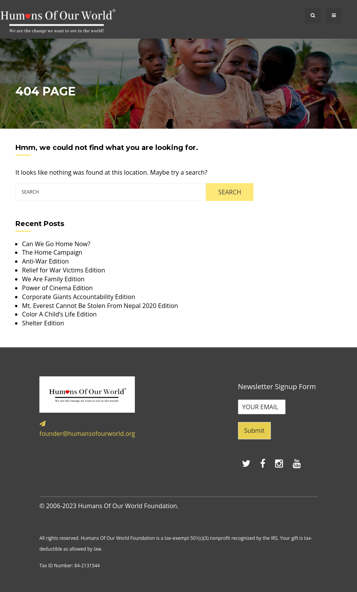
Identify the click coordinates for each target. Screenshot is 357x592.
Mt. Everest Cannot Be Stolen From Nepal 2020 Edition (100, 305)
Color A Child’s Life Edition (59, 314)
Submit (254, 430)
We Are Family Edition (53, 279)
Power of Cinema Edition (57, 288)
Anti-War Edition (45, 261)
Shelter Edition (43, 323)
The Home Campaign (52, 252)
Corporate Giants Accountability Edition (78, 297)
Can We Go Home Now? (56, 244)
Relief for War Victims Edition (63, 270)
